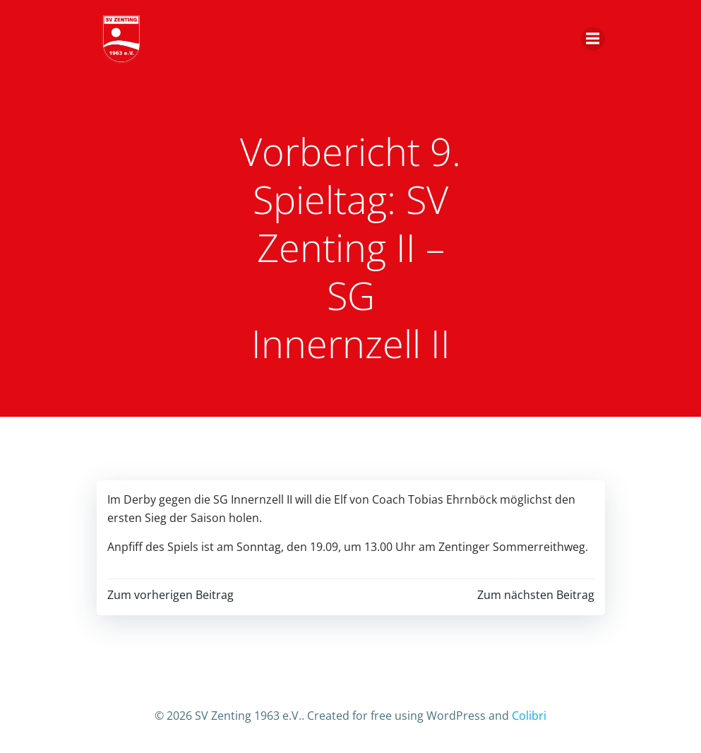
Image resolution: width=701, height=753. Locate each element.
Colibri (529, 715)
